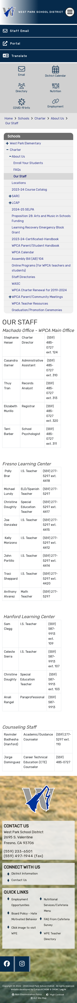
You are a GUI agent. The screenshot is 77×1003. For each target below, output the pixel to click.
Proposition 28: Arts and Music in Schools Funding (41, 218)
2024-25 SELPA (23, 209)
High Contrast (57, 994)
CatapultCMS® (41, 989)
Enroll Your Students (28, 163)
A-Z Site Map (38, 998)
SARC (16, 196)
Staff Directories (23, 277)
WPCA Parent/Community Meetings (37, 297)
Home (9, 118)
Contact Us (19, 880)
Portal (15, 43)
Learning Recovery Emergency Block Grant (38, 230)
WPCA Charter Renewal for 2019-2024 (39, 290)
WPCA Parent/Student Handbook (35, 245)
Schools (23, 118)
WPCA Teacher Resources (30, 303)
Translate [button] (19, 56)
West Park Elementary (25, 143)
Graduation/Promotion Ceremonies (37, 310)
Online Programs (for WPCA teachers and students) (41, 268)
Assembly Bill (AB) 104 (27, 259)
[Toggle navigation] (70, 12)
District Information (24, 873)
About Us (57, 118)
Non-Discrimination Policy (27, 994)
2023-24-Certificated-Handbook (35, 239)
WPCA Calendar (23, 252)
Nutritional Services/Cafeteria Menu (56, 905)
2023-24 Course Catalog (29, 189)
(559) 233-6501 (18, 851)
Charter (40, 118)
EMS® (55, 989)
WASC (16, 283)
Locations (19, 183)
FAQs (17, 170)
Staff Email (19, 31)
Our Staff (11, 123)
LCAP (16, 203)
